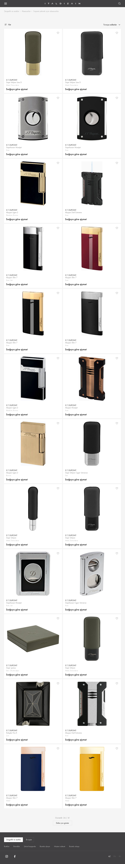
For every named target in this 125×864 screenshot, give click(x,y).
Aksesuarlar (26, 11)
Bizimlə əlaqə (74, 846)
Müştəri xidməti (59, 846)
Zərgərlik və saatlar (11, 11)
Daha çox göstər (62, 823)
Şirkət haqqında (30, 846)
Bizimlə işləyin (45, 846)
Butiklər (6, 846)
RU (120, 856)
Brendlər (16, 846)
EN (115, 856)
